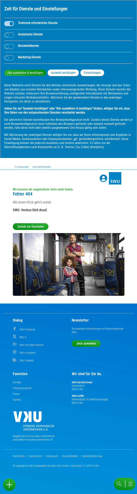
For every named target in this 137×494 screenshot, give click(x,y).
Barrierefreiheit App (92, 456)
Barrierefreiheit (70, 456)
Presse (16, 393)
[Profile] (103, 178)
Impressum (53, 456)
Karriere (17, 399)
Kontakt (17, 382)
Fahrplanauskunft (22, 388)
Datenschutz (36, 456)
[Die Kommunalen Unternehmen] (34, 422)
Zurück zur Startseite (30, 226)
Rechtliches (19, 456)
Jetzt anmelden (86, 343)
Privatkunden (22, 166)
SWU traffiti (78, 395)
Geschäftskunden (42, 166)
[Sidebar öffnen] (9, 485)
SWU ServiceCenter (82, 382)
